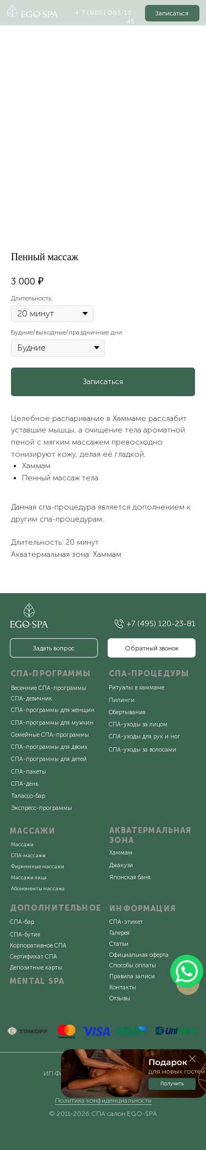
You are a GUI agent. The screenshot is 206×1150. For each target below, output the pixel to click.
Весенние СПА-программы (48, 688)
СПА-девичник (31, 698)
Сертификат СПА (33, 956)
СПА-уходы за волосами (142, 749)
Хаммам (120, 852)
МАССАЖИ (32, 831)
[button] (172, 13)
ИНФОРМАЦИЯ (142, 908)
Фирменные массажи (37, 866)
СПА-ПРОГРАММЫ (50, 673)
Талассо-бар (28, 795)
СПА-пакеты (28, 771)
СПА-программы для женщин (52, 710)
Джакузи (121, 865)
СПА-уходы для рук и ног (144, 736)
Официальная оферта (139, 955)
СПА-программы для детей (49, 759)
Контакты (122, 987)
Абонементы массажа (38, 888)
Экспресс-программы (41, 808)
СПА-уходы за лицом (138, 724)
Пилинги (122, 700)
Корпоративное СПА (38, 945)
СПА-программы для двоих (49, 747)
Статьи (119, 944)
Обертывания (127, 712)
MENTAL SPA (37, 981)
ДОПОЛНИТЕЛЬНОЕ (55, 908)
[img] (119, 623)
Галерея (119, 933)
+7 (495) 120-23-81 (161, 623)
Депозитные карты (36, 967)
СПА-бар (22, 922)
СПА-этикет (126, 922)
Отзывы (119, 998)
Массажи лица (29, 877)
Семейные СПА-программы (50, 734)
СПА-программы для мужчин (52, 722)
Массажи (22, 844)
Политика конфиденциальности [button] (103, 1100)
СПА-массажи (28, 855)
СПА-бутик (25, 934)
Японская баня (130, 877)
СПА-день (24, 783)
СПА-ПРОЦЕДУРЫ (149, 673)
